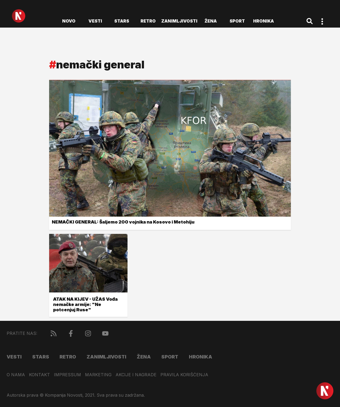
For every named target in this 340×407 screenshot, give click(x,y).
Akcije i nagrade (136, 374)
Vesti (95, 21)
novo (68, 21)
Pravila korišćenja (184, 374)
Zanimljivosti (179, 21)
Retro (148, 21)
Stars (121, 21)
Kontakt (39, 374)
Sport (237, 21)
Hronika (263, 21)
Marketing (98, 374)
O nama (16, 374)
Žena (211, 21)
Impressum (67, 374)
